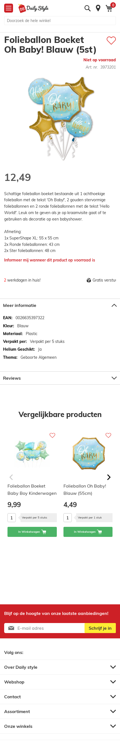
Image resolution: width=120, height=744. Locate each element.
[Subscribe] (100, 628)
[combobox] (60, 20)
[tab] (60, 305)
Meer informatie (19, 305)
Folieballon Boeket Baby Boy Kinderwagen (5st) (32, 490)
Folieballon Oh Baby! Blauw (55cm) (84, 489)
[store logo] (33, 8)
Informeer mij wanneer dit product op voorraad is (49, 260)
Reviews (12, 378)
